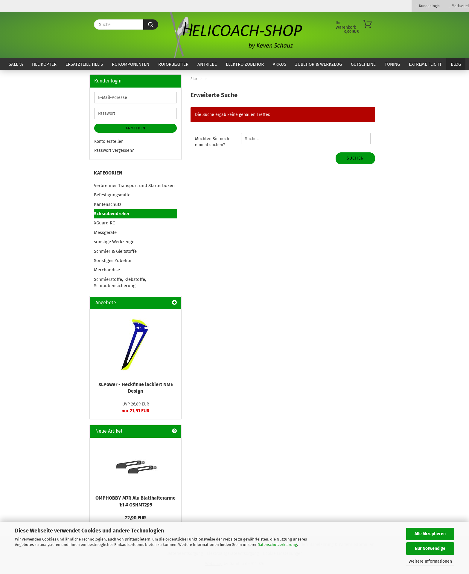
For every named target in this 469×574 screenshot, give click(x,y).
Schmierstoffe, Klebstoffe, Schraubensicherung (120, 282)
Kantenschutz (107, 204)
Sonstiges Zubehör (113, 260)
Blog (456, 64)
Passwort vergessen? (114, 150)
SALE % (16, 64)
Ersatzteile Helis (84, 64)
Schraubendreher (112, 213)
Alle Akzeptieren (430, 533)
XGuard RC (104, 223)
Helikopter (44, 64)
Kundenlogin (428, 6)
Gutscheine (363, 64)
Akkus (279, 64)
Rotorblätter (173, 64)
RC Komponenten (130, 64)
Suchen (355, 158)
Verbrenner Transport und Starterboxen (134, 185)
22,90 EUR (135, 518)
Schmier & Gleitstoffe (115, 251)
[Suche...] (150, 24)
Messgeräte (105, 232)
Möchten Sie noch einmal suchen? (212, 141)
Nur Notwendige (430, 548)
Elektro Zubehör (245, 64)
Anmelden (135, 128)
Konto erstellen (109, 141)
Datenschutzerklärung (277, 544)
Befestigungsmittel (113, 195)
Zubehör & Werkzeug (318, 64)
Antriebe (207, 64)
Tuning (392, 64)
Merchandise (107, 270)
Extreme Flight (425, 64)
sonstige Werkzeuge (114, 241)
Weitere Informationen (430, 561)
